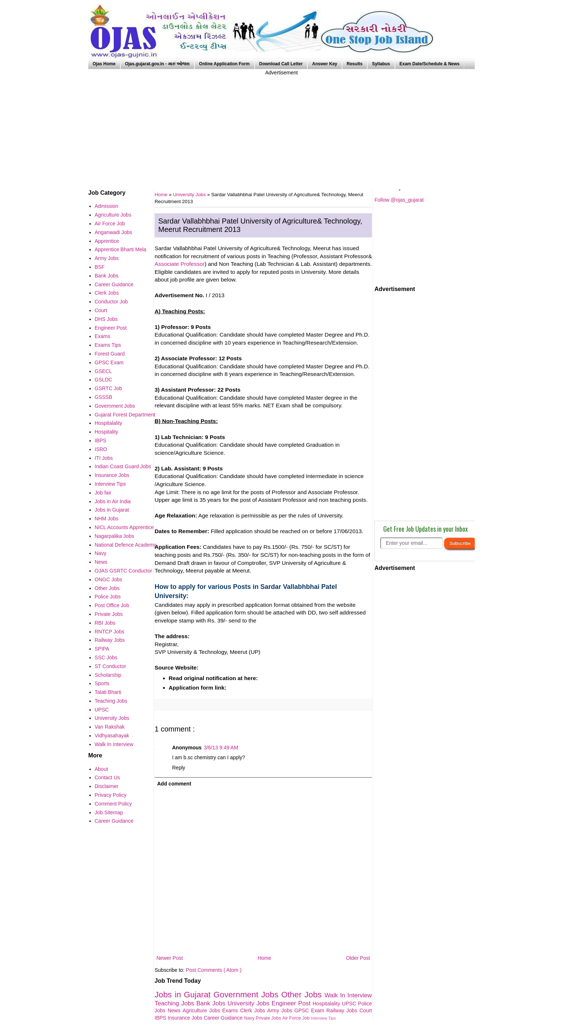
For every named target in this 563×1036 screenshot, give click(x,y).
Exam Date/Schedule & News (430, 63)
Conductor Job (111, 301)
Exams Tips (108, 345)
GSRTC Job (108, 388)
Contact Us (107, 777)
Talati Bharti (108, 692)
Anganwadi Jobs (113, 232)
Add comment (174, 784)
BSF (100, 267)
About (101, 769)
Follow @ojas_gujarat (399, 200)
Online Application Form (224, 63)
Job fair (103, 493)
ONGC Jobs (108, 579)
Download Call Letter (281, 63)
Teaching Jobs (175, 1003)
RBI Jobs (105, 623)
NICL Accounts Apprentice (124, 527)
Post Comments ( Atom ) (213, 970)
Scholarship (108, 675)
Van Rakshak (110, 727)
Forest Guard (110, 354)
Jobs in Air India (113, 501)
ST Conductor (110, 666)
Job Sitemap (109, 812)
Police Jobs (108, 597)
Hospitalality (327, 1003)
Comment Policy (113, 804)
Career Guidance (224, 1018)
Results (354, 63)
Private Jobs (269, 1018)
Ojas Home (104, 63)
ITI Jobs (104, 458)
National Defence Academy (125, 545)
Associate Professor (180, 264)
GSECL (103, 371)
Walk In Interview (348, 995)
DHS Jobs (106, 319)
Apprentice (107, 241)
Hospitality (107, 432)
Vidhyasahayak (112, 735)
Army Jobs (280, 1010)
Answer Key (324, 63)
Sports (102, 683)
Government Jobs (247, 994)
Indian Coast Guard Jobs (123, 466)
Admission (107, 206)
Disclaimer (107, 786)
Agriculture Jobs (202, 1010)
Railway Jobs (343, 1010)
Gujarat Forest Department (125, 415)
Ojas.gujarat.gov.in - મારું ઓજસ (157, 63)
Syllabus (381, 63)
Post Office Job (112, 605)
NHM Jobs (107, 518)
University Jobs (190, 194)
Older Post (358, 958)
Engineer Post (292, 1003)
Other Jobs (303, 994)
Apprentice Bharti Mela (121, 249)
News (175, 1010)
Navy (250, 1018)
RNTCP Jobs (109, 632)
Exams (231, 1010)
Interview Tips (323, 1018)
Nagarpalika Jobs (114, 536)
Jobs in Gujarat (184, 994)
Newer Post (169, 958)
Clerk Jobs (253, 1010)
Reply (178, 768)
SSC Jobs (106, 657)
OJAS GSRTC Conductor (123, 571)
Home (264, 958)
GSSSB (103, 397)
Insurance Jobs (186, 1018)
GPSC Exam (310, 1010)
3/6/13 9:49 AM (221, 747)
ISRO (101, 449)
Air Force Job (296, 1018)
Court (366, 1010)
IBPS (161, 1018)
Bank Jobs (211, 1003)
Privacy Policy (111, 795)
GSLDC (103, 380)
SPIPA (102, 649)
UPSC (350, 1003)
